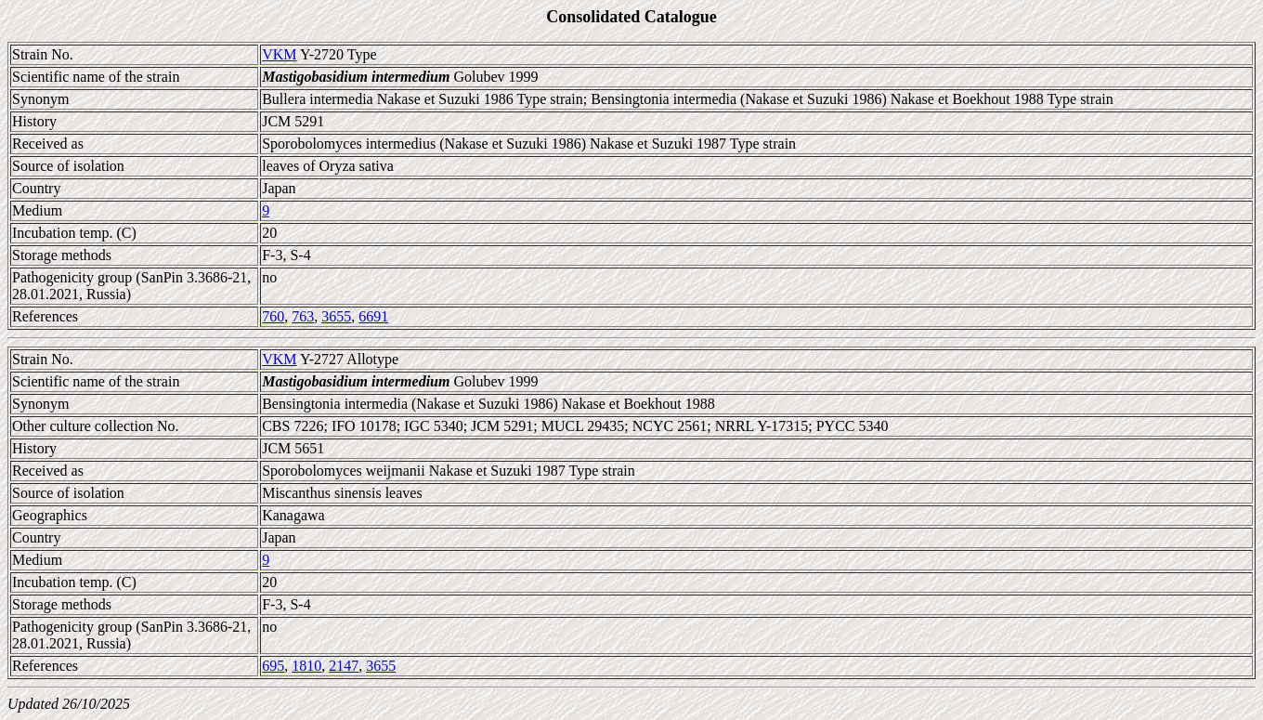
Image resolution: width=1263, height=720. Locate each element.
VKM (279, 54)
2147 (343, 666)
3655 (336, 316)
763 (303, 316)
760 (273, 316)
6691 (373, 316)
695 (273, 666)
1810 (306, 666)
